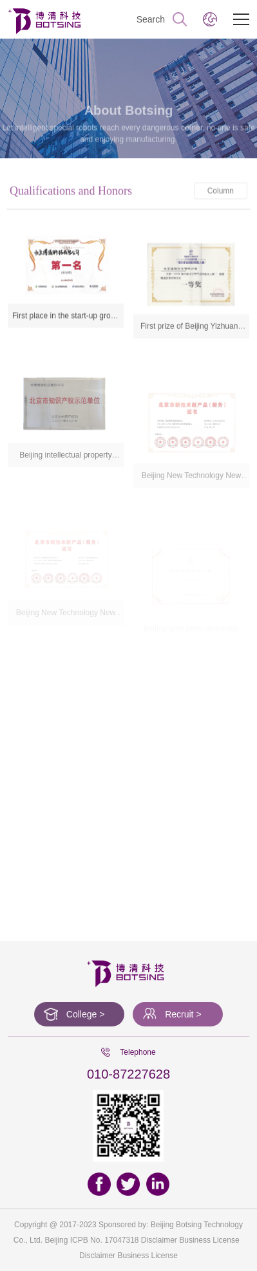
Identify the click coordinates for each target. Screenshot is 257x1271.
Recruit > (183, 1014)
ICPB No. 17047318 (104, 1240)
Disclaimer (97, 1255)
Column (220, 196)
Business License (147, 1255)
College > (85, 1014)
